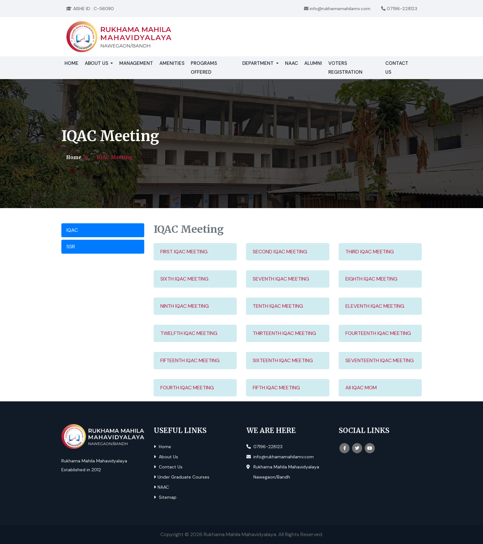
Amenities (171, 63)
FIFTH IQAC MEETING (276, 387)
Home (73, 62)
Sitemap (165, 497)
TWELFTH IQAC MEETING (188, 333)
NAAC (291, 63)
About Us (166, 457)
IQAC (72, 230)
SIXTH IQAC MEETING (184, 278)
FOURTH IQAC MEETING (187, 387)
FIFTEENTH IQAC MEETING (190, 360)
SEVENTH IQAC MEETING (281, 278)
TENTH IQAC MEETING (278, 306)
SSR (70, 246)
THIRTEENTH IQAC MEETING (284, 333)
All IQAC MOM (361, 387)
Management (136, 63)
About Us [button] (97, 63)
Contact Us (396, 67)
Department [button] (258, 63)
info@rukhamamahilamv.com (337, 8)
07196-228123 (399, 8)
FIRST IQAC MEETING (183, 251)
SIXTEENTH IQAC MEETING (283, 360)
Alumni (313, 63)
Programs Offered (204, 67)
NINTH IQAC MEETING (184, 306)
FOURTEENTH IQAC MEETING (378, 333)
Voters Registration (345, 67)
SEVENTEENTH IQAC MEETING (379, 360)
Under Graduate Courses (181, 477)
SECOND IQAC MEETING (280, 251)
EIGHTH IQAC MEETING (371, 278)
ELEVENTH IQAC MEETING (374, 306)
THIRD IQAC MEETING (369, 251)
